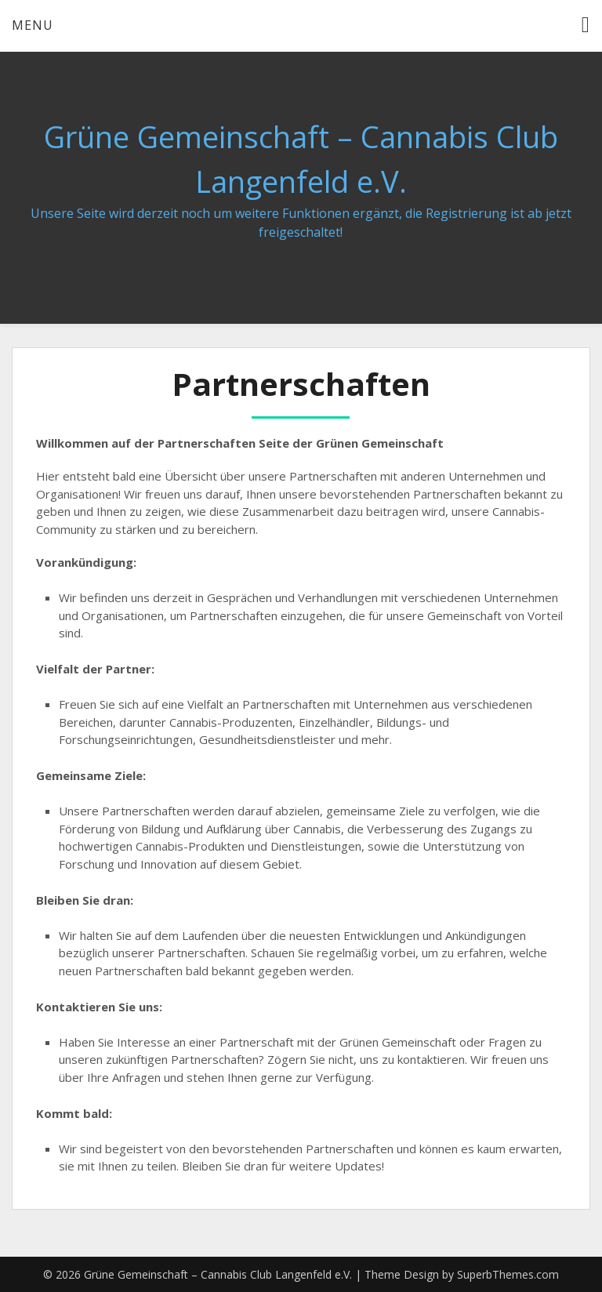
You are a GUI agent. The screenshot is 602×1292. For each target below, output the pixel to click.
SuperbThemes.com (508, 1274)
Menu (32, 25)
